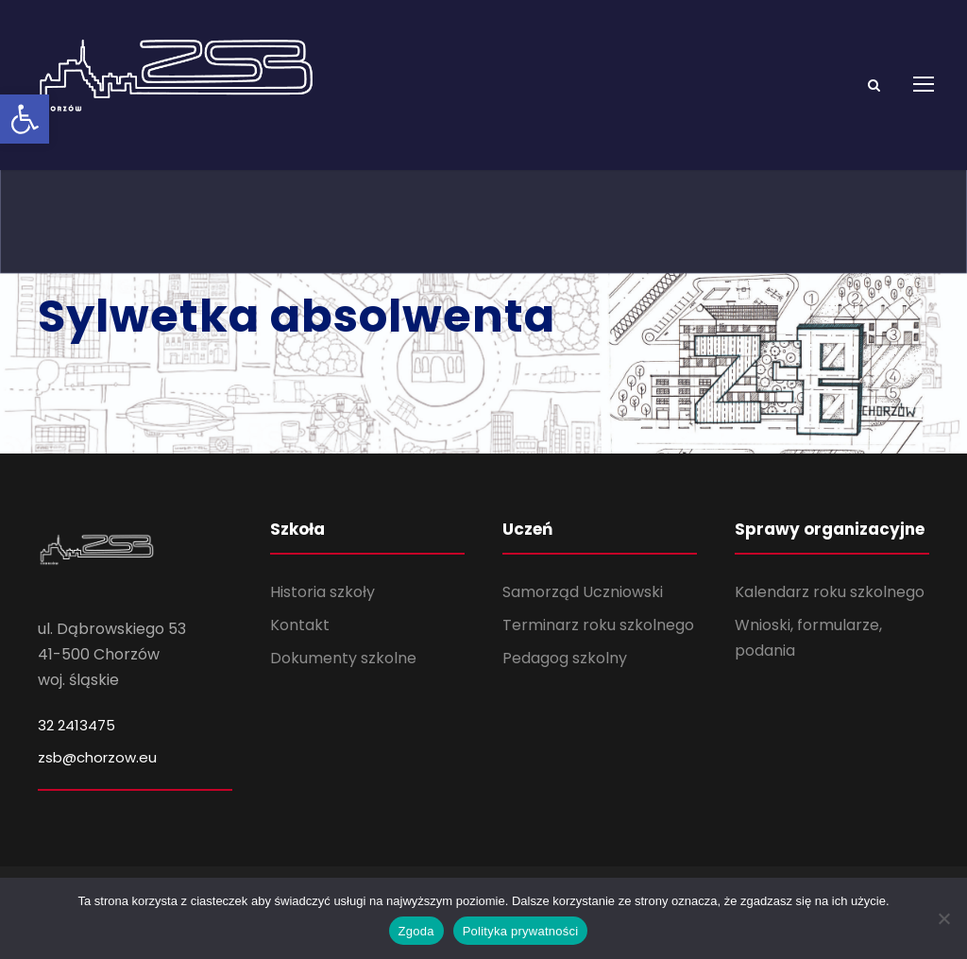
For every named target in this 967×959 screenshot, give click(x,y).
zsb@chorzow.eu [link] (97, 757)
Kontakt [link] (300, 625)
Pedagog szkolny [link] (564, 658)
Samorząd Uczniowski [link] (582, 592)
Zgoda (416, 931)
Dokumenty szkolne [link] (343, 658)
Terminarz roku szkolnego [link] (598, 625)
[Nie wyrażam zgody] (943, 918)
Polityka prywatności (521, 931)
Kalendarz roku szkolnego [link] (830, 592)
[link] (24, 119)
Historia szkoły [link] (322, 592)
